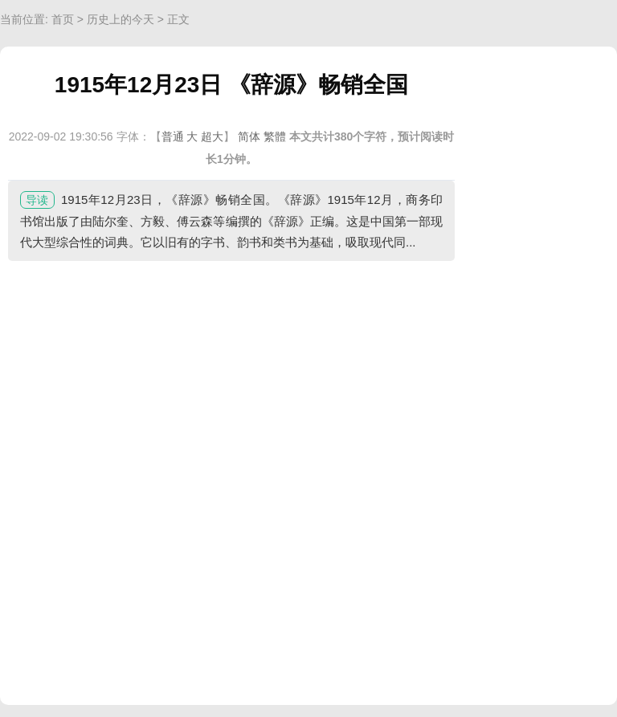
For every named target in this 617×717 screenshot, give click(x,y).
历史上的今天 (120, 19)
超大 (212, 136)
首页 (62, 19)
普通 (172, 136)
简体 (249, 136)
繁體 (275, 136)
